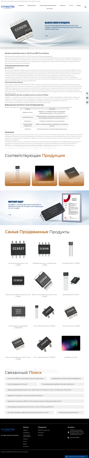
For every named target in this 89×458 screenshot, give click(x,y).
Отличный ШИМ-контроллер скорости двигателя (26, 378)
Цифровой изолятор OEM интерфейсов (66, 378)
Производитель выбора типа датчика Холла (58, 384)
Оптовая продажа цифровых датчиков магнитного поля (28, 412)
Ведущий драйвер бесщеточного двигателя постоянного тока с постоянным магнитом (39, 390)
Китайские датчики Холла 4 (69, 412)
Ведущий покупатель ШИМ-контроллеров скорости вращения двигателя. (34, 401)
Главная (2, 47)
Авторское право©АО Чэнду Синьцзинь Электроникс (14, 451)
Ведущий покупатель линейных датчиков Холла (25, 395)
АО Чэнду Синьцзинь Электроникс (25, 80)
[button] (81, 173)
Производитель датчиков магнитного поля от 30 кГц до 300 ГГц (31, 407)
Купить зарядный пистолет (17, 384)
